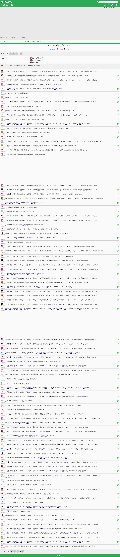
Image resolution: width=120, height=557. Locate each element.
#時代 (11, 65)
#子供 (35, 65)
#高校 (38, 65)
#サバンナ (35, 42)
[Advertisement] (54, 22)
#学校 (31, 65)
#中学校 (53, 49)
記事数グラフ (69, 45)
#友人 (18, 65)
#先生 (8, 65)
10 (21, 54)
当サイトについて (60, 555)
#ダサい (28, 42)
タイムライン (43, 41)
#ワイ (25, 65)
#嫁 (29, 65)
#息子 (22, 65)
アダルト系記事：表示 (111, 7)
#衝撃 (15, 65)
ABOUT (106, 5)
